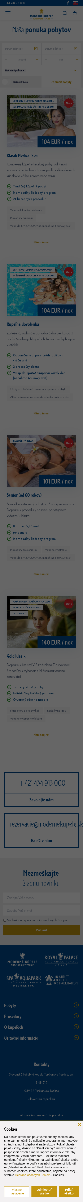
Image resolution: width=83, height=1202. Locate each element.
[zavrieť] (79, 1124)
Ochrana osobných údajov (32, 1175)
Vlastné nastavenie (17, 1191)
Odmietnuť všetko (44, 1191)
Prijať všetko (69, 1191)
